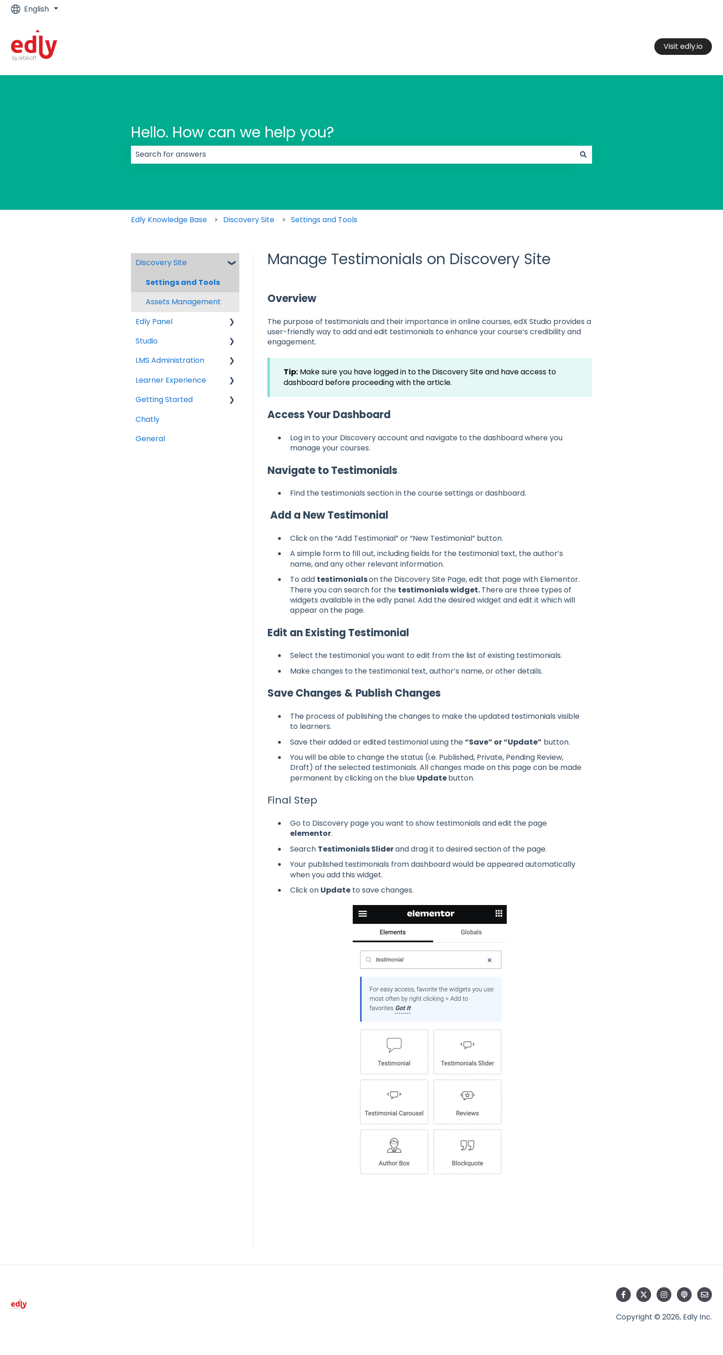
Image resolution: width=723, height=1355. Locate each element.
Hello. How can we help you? (232, 132)
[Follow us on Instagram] (664, 1294)
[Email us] (704, 1294)
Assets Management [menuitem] (183, 301)
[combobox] (353, 154)
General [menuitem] (150, 438)
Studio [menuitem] (147, 341)
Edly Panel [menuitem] (154, 321)
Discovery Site (248, 219)
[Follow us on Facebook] (623, 1294)
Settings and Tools (324, 219)
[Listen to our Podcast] (684, 1294)
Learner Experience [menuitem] (171, 380)
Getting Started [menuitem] (164, 399)
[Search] (583, 154)
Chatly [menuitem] (148, 419)
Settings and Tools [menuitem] (183, 282)
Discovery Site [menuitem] (161, 262)
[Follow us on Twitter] (643, 1294)
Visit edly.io (683, 46)
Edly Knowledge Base (169, 219)
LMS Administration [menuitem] (170, 360)
